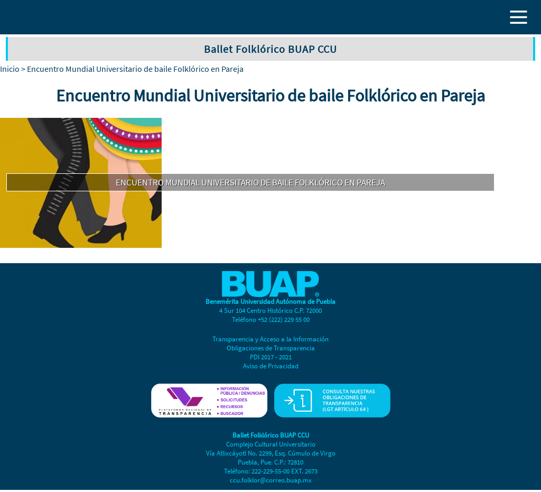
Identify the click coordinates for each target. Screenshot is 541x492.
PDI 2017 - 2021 (271, 356)
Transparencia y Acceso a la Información (270, 339)
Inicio (10, 68)
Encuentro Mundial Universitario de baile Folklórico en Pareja (250, 182)
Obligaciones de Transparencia (271, 348)
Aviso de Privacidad (271, 365)
